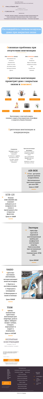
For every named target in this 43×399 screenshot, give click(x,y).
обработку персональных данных (11, 363)
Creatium (24, 393)
